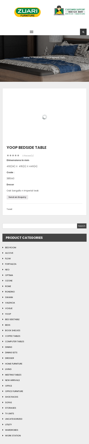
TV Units (9, 413)
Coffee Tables (12, 336)
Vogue (9, 308)
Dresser (9, 358)
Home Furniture (13, 363)
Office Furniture (14, 391)
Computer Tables (14, 341)
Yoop (8, 313)
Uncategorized (13, 418)
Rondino (10, 291)
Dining (8, 347)
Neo (7, 269)
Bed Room (10, 247)
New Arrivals (12, 380)
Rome (8, 286)
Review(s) (28, 155)
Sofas (8, 402)
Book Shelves (12, 330)
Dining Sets (11, 352)
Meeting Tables (13, 374)
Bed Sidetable (12, 319)
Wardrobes (11, 430)
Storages (10, 407)
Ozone (9, 280)
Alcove (9, 252)
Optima (9, 275)
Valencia (10, 302)
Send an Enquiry (17, 197)
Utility (8, 424)
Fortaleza (10, 264)
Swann (9, 297)
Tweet (9, 209)
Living (8, 369)
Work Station (13, 435)
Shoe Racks (11, 396)
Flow (8, 258)
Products (38, 57)
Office (8, 385)
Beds (7, 325)
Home (26, 57)
